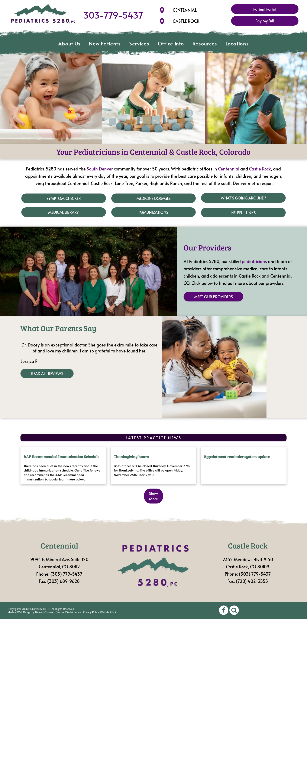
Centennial (228, 169)
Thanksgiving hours (131, 456)
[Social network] (234, 610)
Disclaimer (71, 612)
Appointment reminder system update (237, 456)
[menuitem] (69, 43)
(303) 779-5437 (66, 574)
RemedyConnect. (45, 612)
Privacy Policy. (91, 612)
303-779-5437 (113, 15)
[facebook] (223, 610)
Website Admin (108, 612)
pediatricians (254, 261)
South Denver (100, 169)
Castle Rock (260, 169)
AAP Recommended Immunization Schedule (61, 456)
